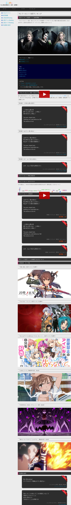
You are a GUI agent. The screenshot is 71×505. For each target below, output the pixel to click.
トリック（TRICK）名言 (60, 486)
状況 (65, 190)
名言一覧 (22, 68)
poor (40, 190)
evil (29, 190)
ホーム (4, 8)
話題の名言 (22, 76)
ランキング (32, 8)
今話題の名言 (7, 25)
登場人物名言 (23, 70)
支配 (63, 190)
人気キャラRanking (8, 22)
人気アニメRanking (8, 20)
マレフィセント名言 (61, 126)
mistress (35, 190)
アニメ (14, 8)
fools (31, 190)
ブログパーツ (7, 13)
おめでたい (48, 189)
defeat (26, 190)
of (38, 190)
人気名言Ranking (7, 18)
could (23, 190)
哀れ (54, 190)
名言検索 (5, 15)
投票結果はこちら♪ (24, 59)
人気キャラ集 (23, 74)
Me (19, 189)
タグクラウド (23, 72)
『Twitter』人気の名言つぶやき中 (28, 83)
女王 (57, 190)
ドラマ (23, 8)
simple (42, 189)
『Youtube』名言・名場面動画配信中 (28, 85)
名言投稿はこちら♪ (24, 61)
